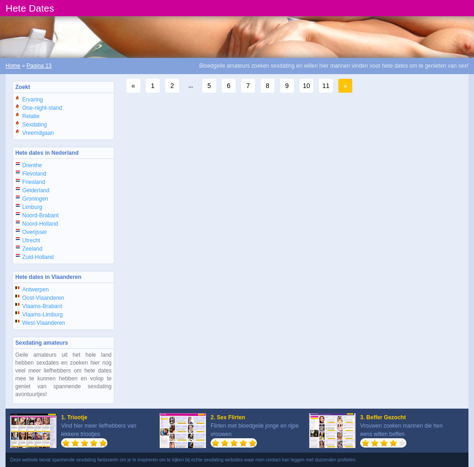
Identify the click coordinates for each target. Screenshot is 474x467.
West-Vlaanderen (43, 323)
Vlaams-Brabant (42, 306)
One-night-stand (42, 108)
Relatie (30, 116)
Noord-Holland (40, 224)
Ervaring (32, 99)
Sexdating (34, 124)
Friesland (33, 182)
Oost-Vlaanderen (43, 298)
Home (13, 66)
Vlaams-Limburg (42, 314)
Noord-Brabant (40, 215)
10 (306, 85)
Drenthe (32, 165)
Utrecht (31, 240)
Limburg (32, 207)
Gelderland (36, 190)
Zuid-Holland (38, 257)
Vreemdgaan (38, 133)
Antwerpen (35, 289)
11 (326, 85)
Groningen (35, 199)
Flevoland (34, 173)
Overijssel (34, 232)
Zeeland (32, 249)
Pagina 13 (38, 66)
